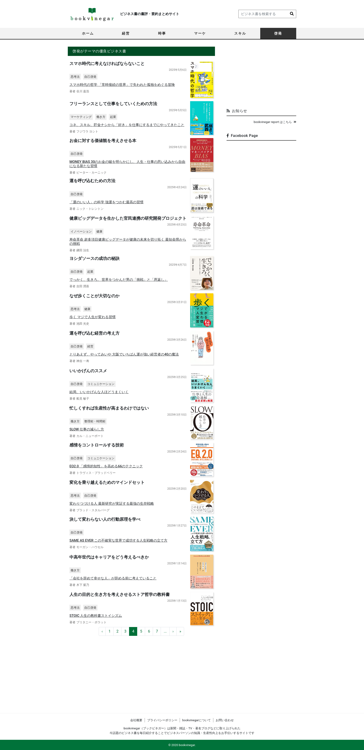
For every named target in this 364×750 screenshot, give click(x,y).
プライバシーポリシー (162, 720)
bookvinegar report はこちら (275, 122)
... (165, 693)
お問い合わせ (225, 720)
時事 (162, 33)
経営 (126, 33)
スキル (240, 33)
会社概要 (136, 720)
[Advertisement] (261, 76)
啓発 (278, 33)
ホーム (88, 33)
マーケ (200, 33)
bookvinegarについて (196, 720)
